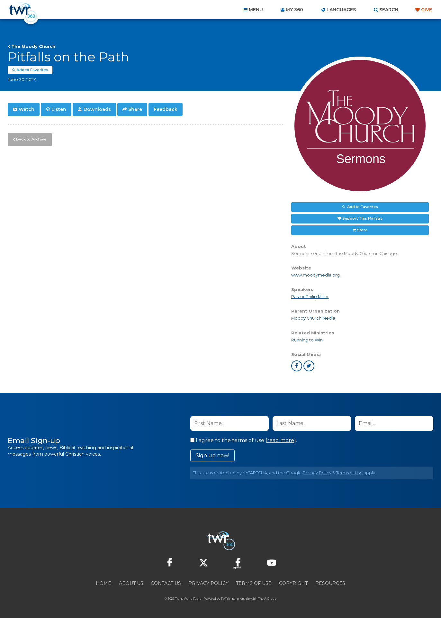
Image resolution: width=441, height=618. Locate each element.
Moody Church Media (313, 318)
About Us (131, 583)
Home (103, 583)
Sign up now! (212, 455)
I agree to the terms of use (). (243, 440)
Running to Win (307, 340)
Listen (58, 109)
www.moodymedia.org (315, 275)
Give (426, 10)
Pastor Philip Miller (310, 296)
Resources (330, 583)
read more (280, 440)
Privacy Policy (317, 472)
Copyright (293, 583)
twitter (308, 365)
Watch (26, 109)
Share (135, 109)
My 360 (294, 10)
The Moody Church (33, 46)
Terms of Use (349, 472)
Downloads (97, 109)
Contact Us (166, 583)
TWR (224, 598)
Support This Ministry (362, 218)
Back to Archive (30, 138)
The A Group (267, 598)
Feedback (165, 109)
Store (362, 230)
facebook (296, 365)
